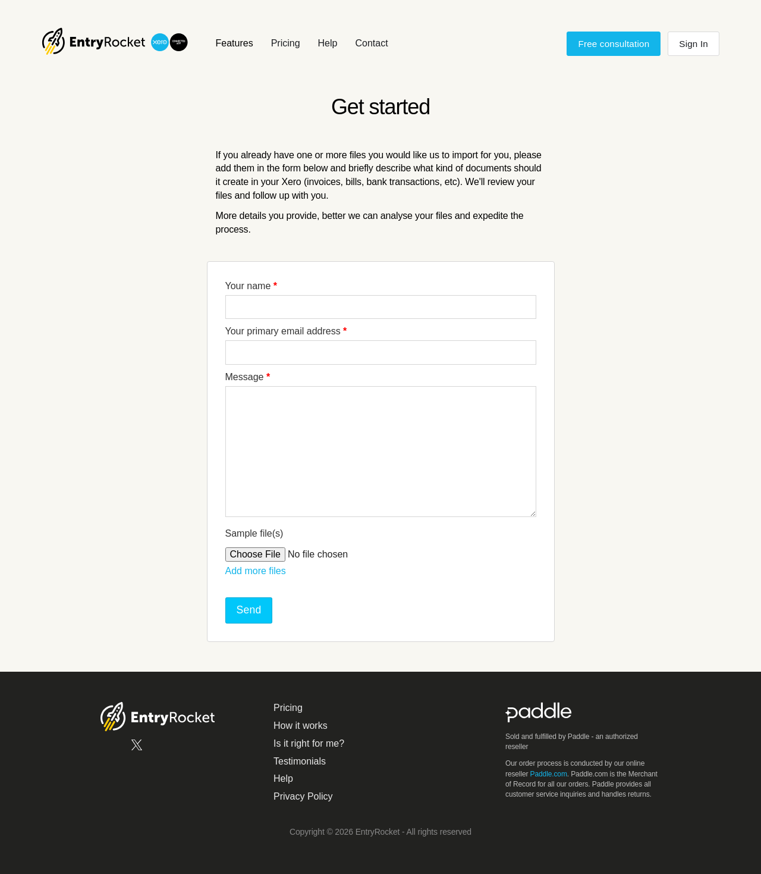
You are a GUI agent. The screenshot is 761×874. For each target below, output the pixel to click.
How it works (300, 725)
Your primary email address (286, 331)
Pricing (285, 43)
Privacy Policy (303, 796)
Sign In (693, 44)
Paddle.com (548, 774)
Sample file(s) (254, 533)
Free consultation (613, 44)
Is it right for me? (308, 743)
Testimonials (299, 761)
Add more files (255, 571)
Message (248, 377)
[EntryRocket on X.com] (137, 749)
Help (328, 43)
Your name (251, 286)
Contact (371, 43)
